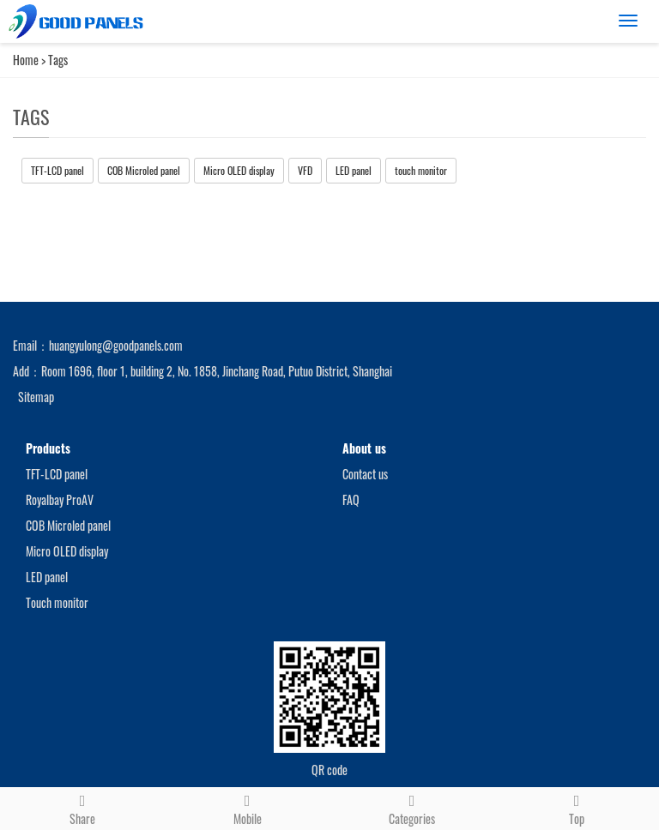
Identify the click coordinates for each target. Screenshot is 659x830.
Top (576, 807)
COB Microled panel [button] (143, 170)
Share (82, 807)
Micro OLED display (67, 551)
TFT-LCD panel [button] (57, 170)
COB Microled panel (68, 525)
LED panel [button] (354, 170)
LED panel (47, 577)
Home (26, 60)
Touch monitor (57, 602)
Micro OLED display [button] (239, 170)
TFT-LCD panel (57, 474)
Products (48, 448)
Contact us (365, 474)
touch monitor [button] (421, 170)
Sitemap (36, 397)
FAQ (351, 499)
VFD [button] (305, 170)
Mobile (247, 807)
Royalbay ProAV (60, 499)
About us (364, 448)
